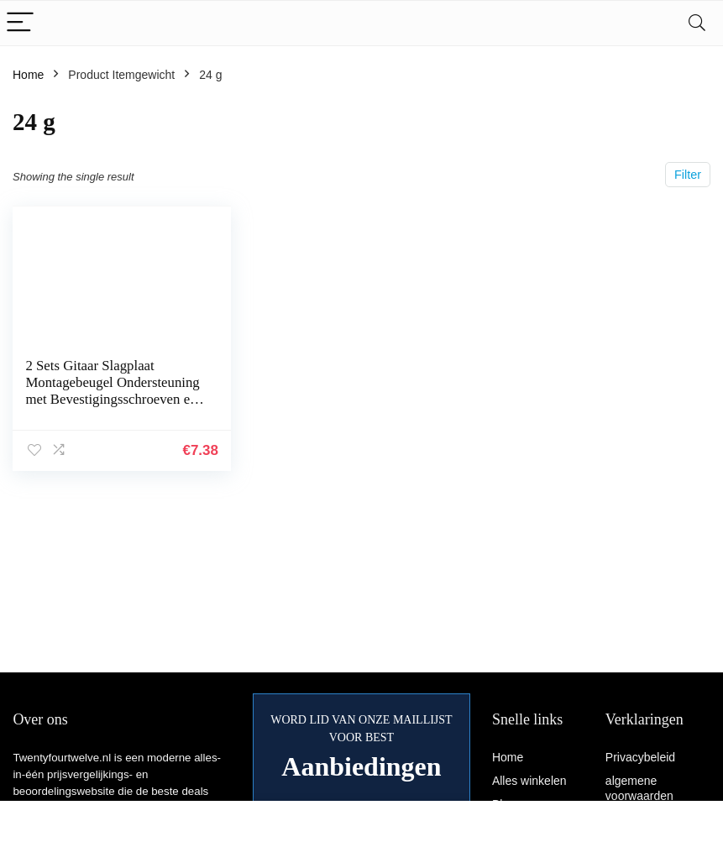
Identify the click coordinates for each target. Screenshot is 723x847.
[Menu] (20, 23)
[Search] (697, 23)
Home (28, 74)
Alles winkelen (529, 780)
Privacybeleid (640, 757)
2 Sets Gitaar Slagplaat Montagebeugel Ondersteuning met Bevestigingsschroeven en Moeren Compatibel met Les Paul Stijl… (112, 399)
